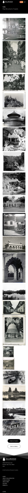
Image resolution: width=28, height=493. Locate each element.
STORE (4, 468)
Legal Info (5, 475)
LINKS (4, 471)
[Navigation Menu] (24, 2)
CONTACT (5, 473)
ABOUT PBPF (6, 458)
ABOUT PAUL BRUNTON (8, 454)
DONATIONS (5, 469)
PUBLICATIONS (6, 456)
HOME (4, 453)
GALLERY (5, 460)
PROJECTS (5, 461)
